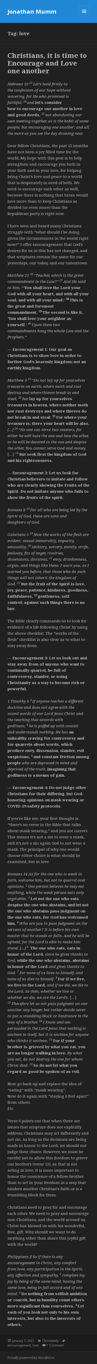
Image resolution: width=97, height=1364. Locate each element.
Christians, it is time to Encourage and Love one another (47, 63)
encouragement (19, 1345)
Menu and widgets (84, 16)
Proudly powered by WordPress (31, 1358)
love (36, 1345)
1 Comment (55, 1345)
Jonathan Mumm (32, 11)
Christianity (50, 1341)
